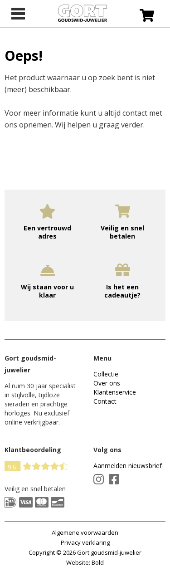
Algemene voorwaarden (85, 532)
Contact (105, 401)
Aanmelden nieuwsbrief (127, 465)
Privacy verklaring (85, 542)
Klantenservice (114, 392)
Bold (98, 562)
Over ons (106, 383)
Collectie (105, 374)
